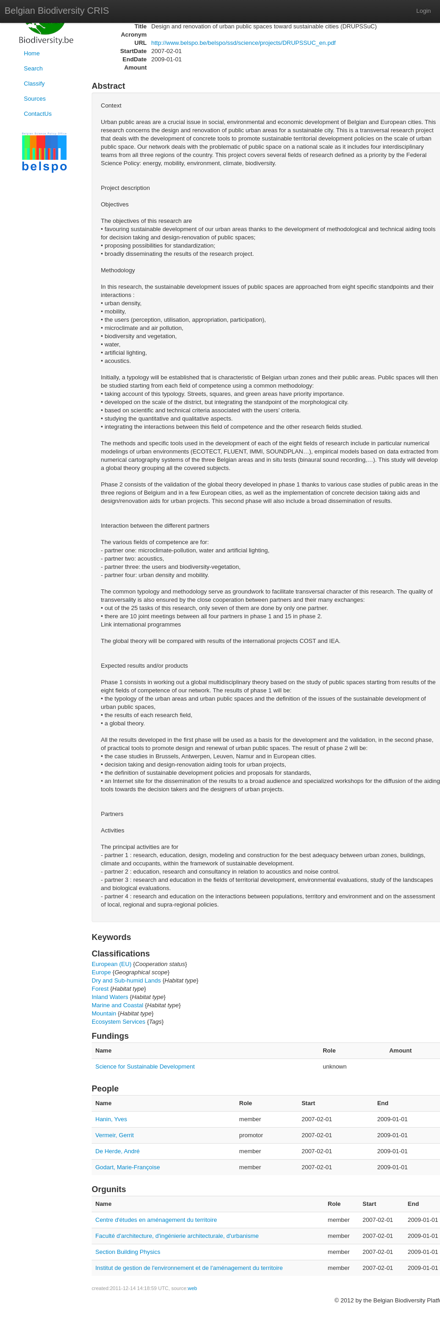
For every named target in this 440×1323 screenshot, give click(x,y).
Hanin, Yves (111, 1119)
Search (33, 68)
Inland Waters (110, 997)
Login (423, 10)
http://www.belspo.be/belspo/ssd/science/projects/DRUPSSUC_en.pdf (243, 42)
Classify (34, 83)
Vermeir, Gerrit (114, 1135)
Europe (101, 972)
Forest (100, 988)
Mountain (104, 1013)
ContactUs (38, 113)
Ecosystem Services (118, 1021)
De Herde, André (117, 1151)
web (192, 1288)
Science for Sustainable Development (145, 1066)
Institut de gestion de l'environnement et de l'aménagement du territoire (189, 1267)
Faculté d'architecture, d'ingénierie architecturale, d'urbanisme (176, 1235)
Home (32, 53)
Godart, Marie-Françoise (127, 1167)
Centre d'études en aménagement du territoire (156, 1219)
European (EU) (112, 964)
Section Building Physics (127, 1251)
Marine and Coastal (117, 1005)
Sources (35, 98)
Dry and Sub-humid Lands (126, 980)
